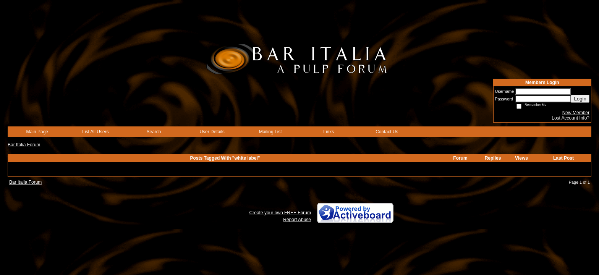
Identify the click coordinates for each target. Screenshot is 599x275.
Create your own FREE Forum (280, 212)
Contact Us (387, 131)
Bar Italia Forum (24, 144)
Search (153, 131)
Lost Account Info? (570, 118)
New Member (575, 112)
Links (328, 131)
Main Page (37, 131)
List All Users (95, 131)
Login (580, 99)
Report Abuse (297, 219)
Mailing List (270, 131)
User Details (211, 131)
